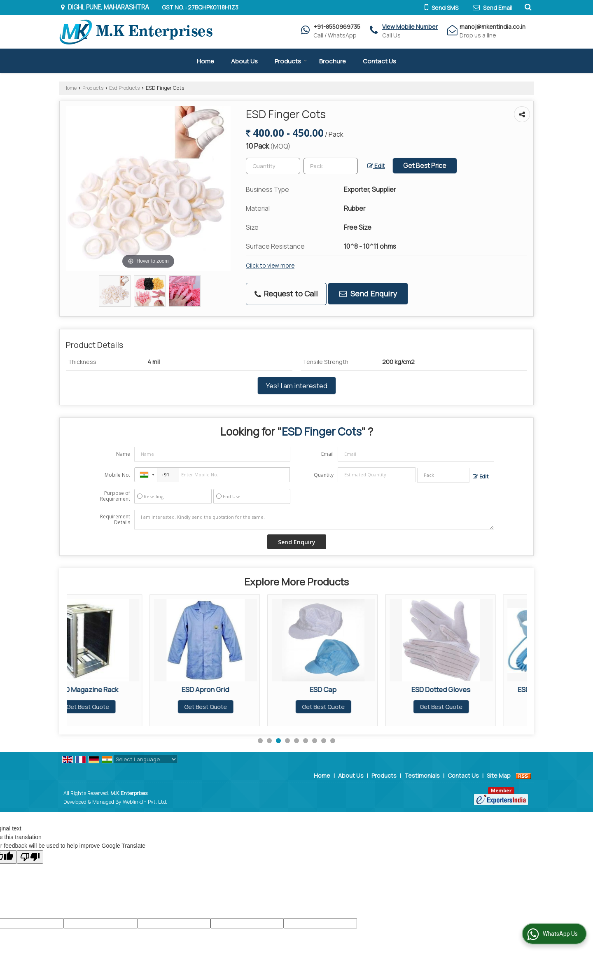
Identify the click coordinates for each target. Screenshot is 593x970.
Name (123, 453)
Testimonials (422, 775)
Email (327, 453)
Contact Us (379, 61)
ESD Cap (358, 689)
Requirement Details (115, 519)
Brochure (332, 61)
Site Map (499, 775)
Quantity (324, 474)
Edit (376, 166)
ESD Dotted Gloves (475, 689)
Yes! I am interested (296, 385)
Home (205, 61)
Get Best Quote (122, 707)
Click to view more (270, 265)
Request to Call (286, 293)
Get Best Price (424, 165)
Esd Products (124, 87)
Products (291, 61)
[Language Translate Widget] (145, 759)
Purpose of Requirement (115, 496)
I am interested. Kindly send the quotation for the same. (314, 519)
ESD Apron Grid (240, 689)
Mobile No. (117, 474)
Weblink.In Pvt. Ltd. (145, 801)
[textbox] (331, 166)
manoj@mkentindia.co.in (492, 26)
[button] (410, 26)
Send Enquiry (368, 293)
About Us (244, 61)
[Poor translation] (30, 857)
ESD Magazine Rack (122, 689)
